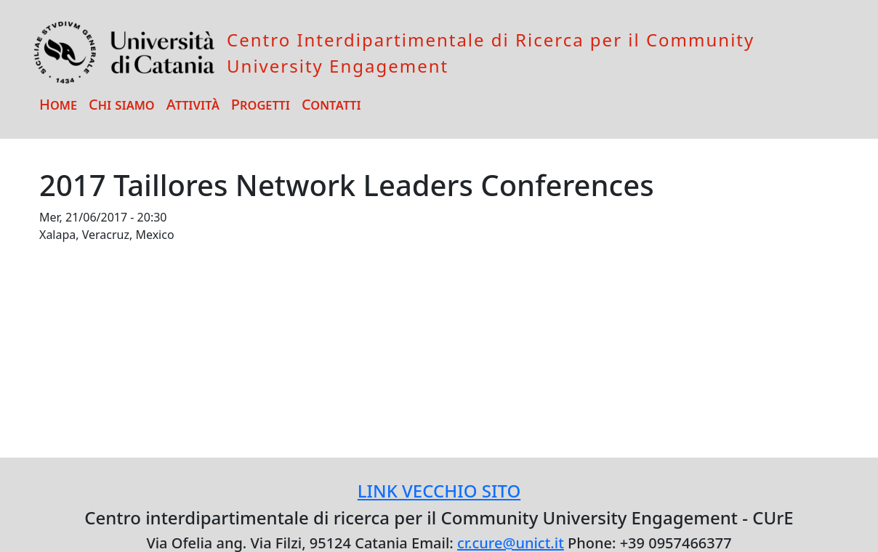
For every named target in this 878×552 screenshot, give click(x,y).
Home (58, 104)
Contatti (331, 104)
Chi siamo (122, 104)
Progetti (260, 104)
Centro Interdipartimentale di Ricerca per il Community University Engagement (490, 53)
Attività (193, 104)
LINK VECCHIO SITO (439, 491)
